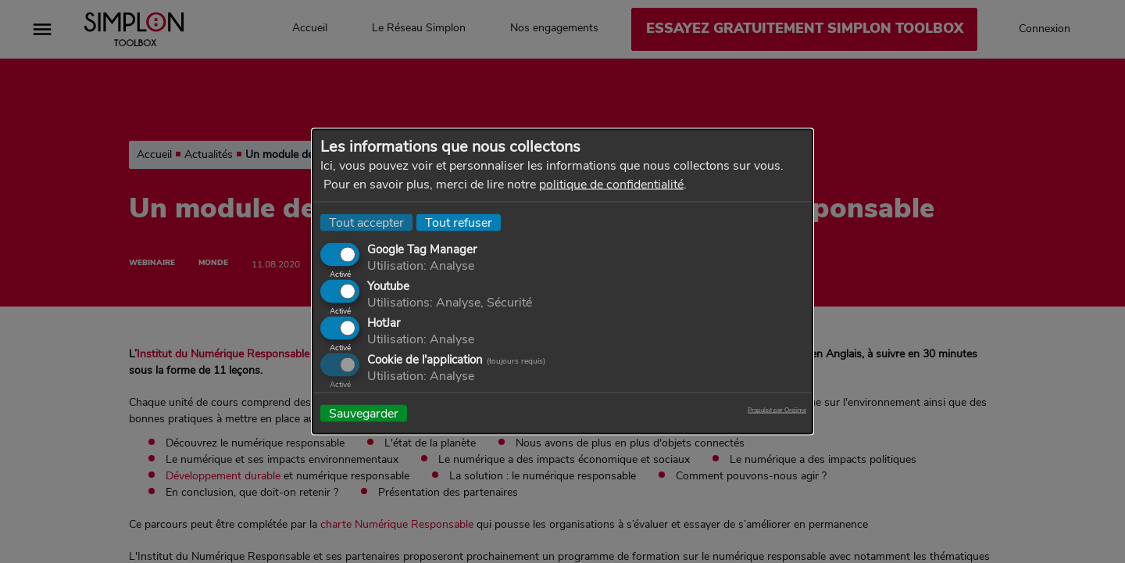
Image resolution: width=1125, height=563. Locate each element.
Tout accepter (366, 223)
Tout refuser (458, 223)
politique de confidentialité (611, 184)
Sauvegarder (363, 413)
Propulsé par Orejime (777, 410)
